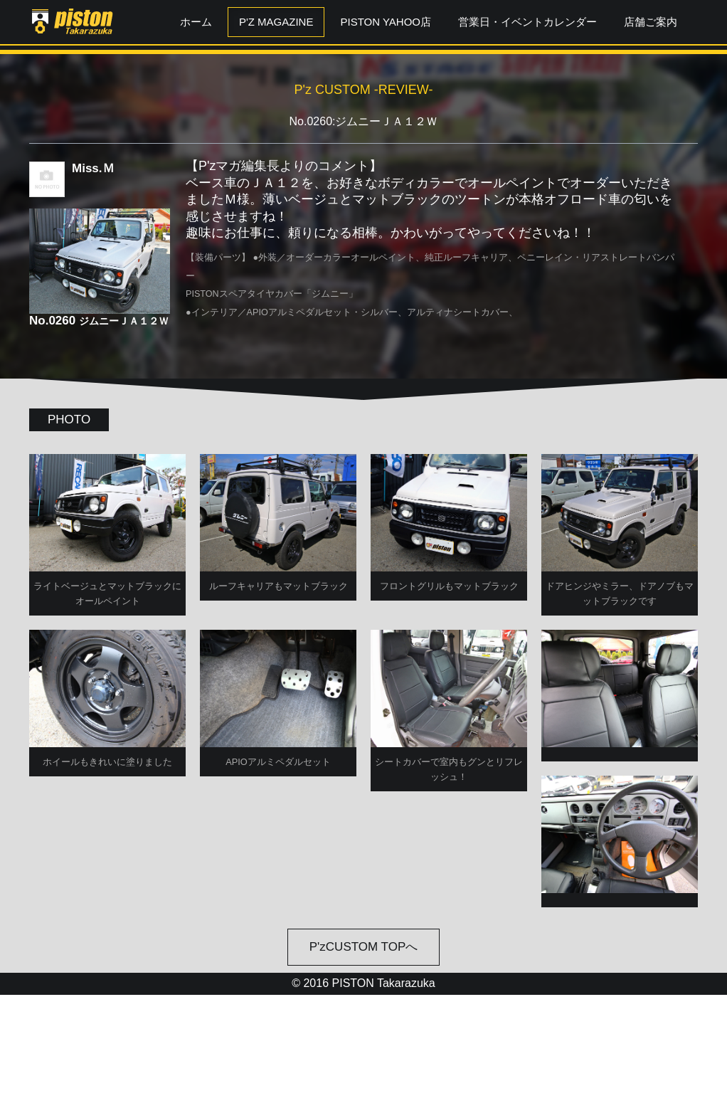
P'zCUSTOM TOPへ (363, 1055)
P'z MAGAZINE (276, 22)
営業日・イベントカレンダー (527, 22)
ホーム (196, 22)
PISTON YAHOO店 (385, 22)
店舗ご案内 (650, 22)
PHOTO (69, 419)
